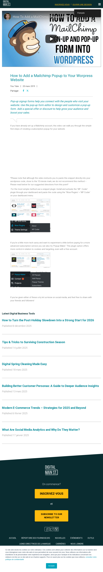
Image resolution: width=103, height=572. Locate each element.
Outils (91, 538)
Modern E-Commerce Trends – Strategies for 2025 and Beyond (44, 408)
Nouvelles (60, 538)
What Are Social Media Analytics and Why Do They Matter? (41, 430)
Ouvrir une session (82, 4)
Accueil (12, 538)
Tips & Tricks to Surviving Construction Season (33, 342)
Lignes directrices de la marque (35, 544)
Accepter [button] (51, 566)
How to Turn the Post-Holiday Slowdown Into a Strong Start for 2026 (48, 320)
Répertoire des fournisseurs (35, 538)
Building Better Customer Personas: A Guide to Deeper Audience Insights (50, 386)
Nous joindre (77, 544)
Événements (76, 538)
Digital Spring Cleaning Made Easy (24, 364)
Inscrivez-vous (62, 4)
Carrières (61, 544)
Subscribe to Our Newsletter (51, 516)
